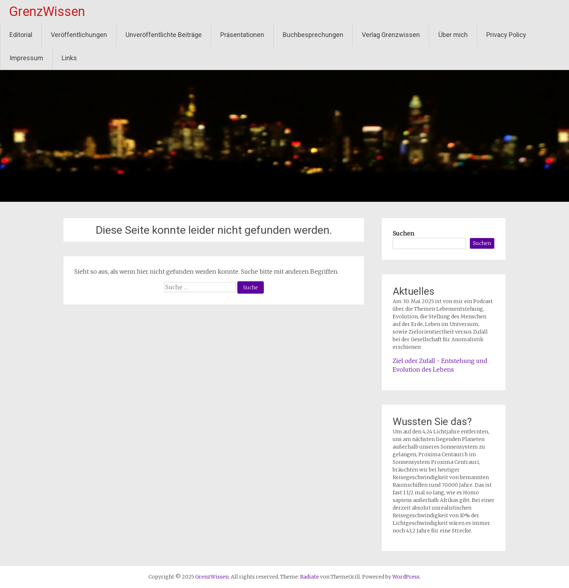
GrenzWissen (47, 11)
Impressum (26, 58)
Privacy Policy (506, 34)
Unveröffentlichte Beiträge (164, 34)
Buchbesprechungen (313, 34)
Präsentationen (242, 34)
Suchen (403, 233)
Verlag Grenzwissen (391, 34)
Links (69, 58)
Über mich (453, 34)
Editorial (20, 34)
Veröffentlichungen (79, 34)
